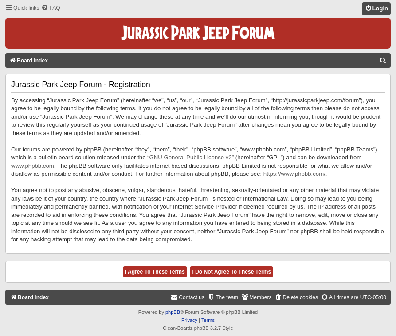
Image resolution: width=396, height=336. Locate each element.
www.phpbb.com (32, 165)
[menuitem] (50, 8)
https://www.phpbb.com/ (294, 173)
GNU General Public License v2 (190, 157)
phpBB (172, 312)
